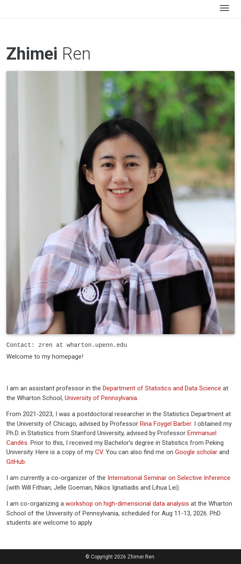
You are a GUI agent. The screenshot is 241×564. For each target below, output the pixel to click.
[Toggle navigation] (224, 8)
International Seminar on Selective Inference (168, 478)
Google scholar (196, 452)
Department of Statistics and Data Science (162, 388)
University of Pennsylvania (101, 398)
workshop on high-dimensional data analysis (127, 503)
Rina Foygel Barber (165, 424)
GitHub (15, 462)
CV (99, 452)
